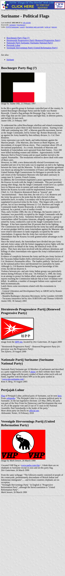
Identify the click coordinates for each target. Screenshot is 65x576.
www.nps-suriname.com (12, 379)
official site (34, 410)
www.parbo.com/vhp (30, 465)
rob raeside (27, 23)
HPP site (19, 342)
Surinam (10, 59)
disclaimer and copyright (34, 27)
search (22, 27)
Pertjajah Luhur (13, 45)
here (60, 396)
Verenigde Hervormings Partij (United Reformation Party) (32, 48)
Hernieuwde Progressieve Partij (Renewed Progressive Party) (33, 40)
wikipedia (10, 398)
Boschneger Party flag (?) (19, 68)
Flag (3, 396)
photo (33, 372)
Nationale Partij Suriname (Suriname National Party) (30, 43)
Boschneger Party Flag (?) (18, 38)
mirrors (54, 27)
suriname (12, 25)
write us (48, 27)
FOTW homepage (12, 27)
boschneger (21, 25)
